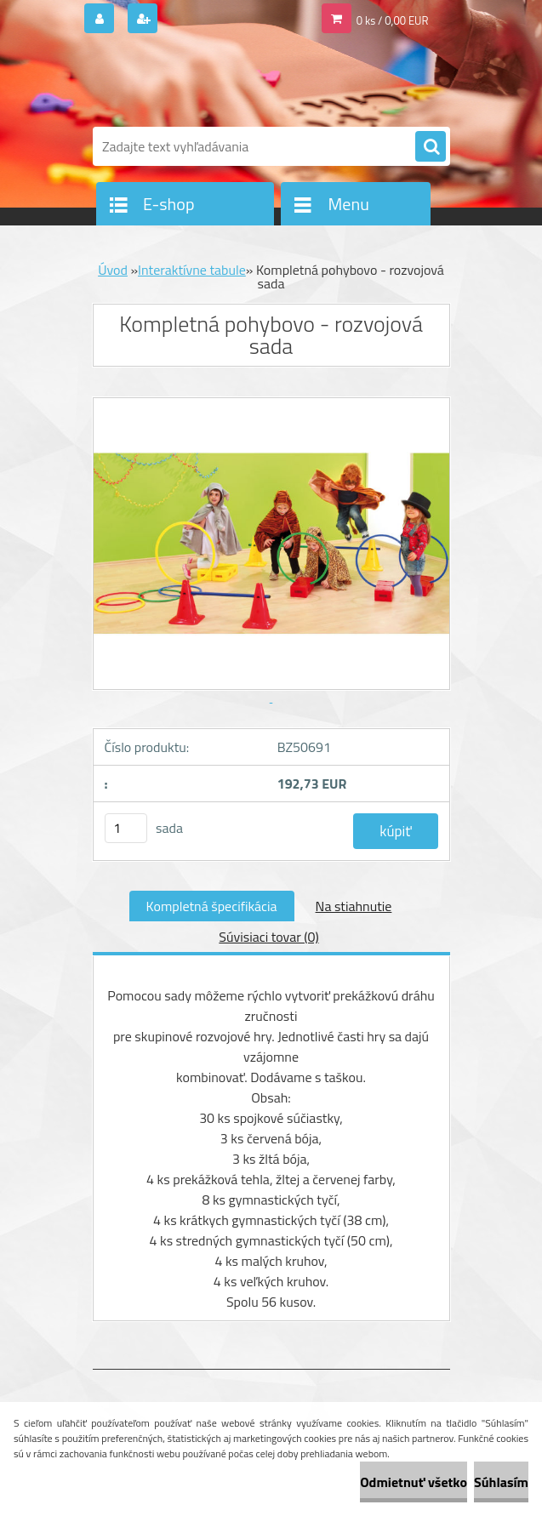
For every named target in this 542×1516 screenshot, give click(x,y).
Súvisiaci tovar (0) (268, 936)
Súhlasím (501, 1482)
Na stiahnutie (354, 906)
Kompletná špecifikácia (211, 906)
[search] (430, 147)
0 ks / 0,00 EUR (393, 20)
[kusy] (126, 828)
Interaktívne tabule (192, 269)
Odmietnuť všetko (413, 1482)
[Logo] (210, 82)
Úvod (113, 269)
